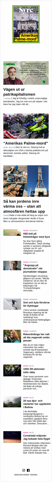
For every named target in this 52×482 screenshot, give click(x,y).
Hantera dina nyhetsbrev (21, 474)
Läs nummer (25, 51)
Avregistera (33, 474)
